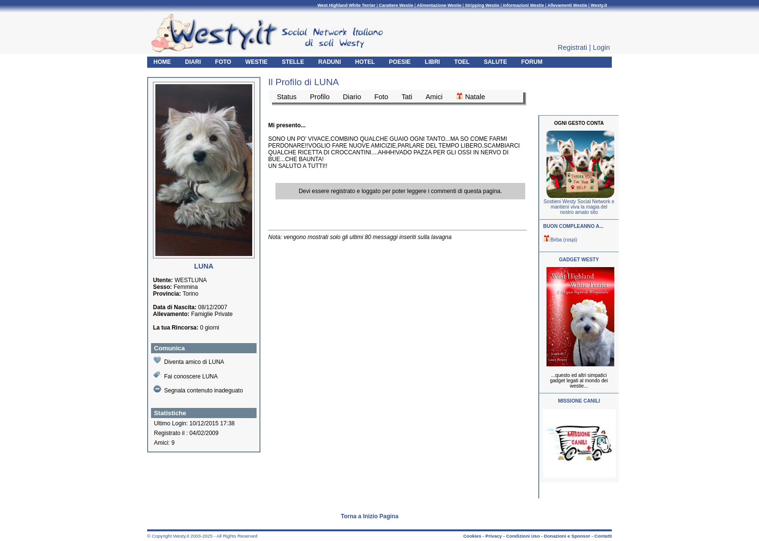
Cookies (472, 536)
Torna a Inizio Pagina (369, 516)
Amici (433, 97)
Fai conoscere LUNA (185, 375)
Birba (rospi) (560, 239)
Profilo (320, 97)
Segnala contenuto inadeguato (198, 389)
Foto (381, 97)
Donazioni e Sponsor (567, 536)
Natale (471, 96)
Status (287, 97)
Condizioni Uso (523, 536)
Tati (406, 97)
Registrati (572, 47)
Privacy (494, 536)
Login (601, 47)
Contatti (603, 536)
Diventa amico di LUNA (188, 360)
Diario (352, 97)
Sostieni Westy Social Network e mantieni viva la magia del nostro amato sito (579, 207)
